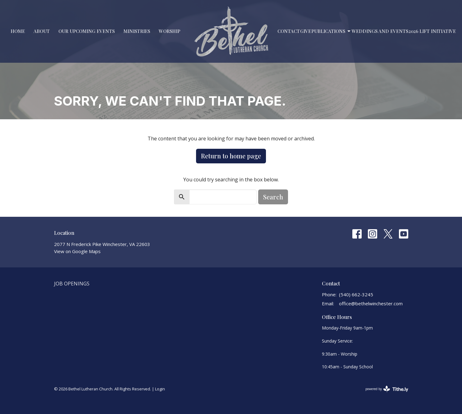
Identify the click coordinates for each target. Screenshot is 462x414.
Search (273, 197)
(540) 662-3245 (356, 294)
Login (160, 389)
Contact (288, 31)
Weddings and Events (380, 31)
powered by (386, 389)
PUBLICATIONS (331, 31)
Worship (169, 31)
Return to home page (231, 156)
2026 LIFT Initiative (432, 31)
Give (305, 31)
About (42, 31)
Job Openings (71, 283)
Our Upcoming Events (86, 31)
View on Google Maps (77, 251)
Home (18, 31)
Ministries (136, 31)
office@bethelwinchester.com (371, 303)
